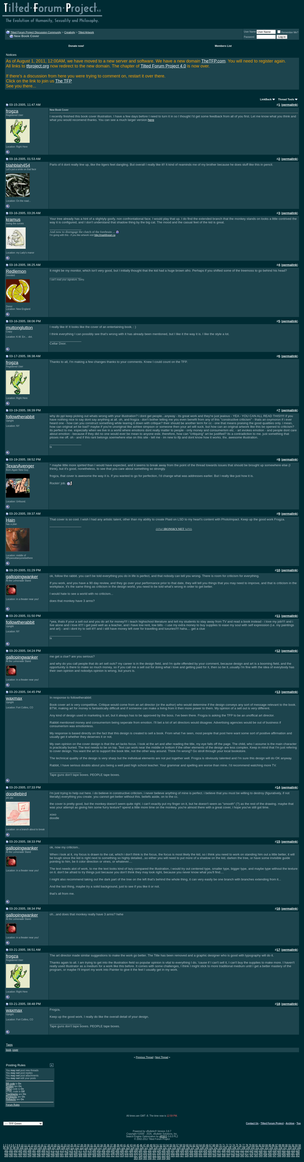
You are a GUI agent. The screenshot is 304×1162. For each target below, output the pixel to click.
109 (63, 1148)
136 (188, 1148)
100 (21, 1148)
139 (202, 1148)
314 (122, 1155)
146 (234, 1148)
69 (217, 1145)
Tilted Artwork (86, 32)
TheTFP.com (213, 61)
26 (75, 1145)
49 (151, 1145)
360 (168, 1158)
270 (214, 1153)
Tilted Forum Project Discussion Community (35, 32)
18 (48, 1145)
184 (113, 1150)
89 (283, 1145)
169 (43, 1150)
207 (219, 1150)
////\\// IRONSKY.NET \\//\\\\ (174, 529)
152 (262, 1148)
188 (131, 1150)
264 (187, 1153)
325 (173, 1155)
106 (49, 1148)
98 (14, 1148)
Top (298, 1123)
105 (45, 1148)
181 (99, 1150)
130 (160, 1148)
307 (90, 1155)
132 (169, 1148)
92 (293, 1145)
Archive (290, 1123)
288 (298, 1153)
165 (25, 1150)
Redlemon (16, 271)
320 (150, 1155)
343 (256, 1155)
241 (80, 1153)
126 (142, 1148)
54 (167, 1145)
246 (103, 1153)
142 (216, 1148)
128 (151, 1148)
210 (233, 1150)
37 (111, 1145)
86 (273, 1145)
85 (270, 1145)
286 (288, 1153)
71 (223, 1145)
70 (220, 1145)
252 (131, 1153)
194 (159, 1150)
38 (114, 1145)
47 (144, 1145)
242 (85, 1153)
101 (26, 1148)
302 (66, 1155)
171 (53, 1150)
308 (94, 1155)
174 (66, 1150)
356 (150, 1158)
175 (71, 1150)
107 (54, 1148)
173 (62, 1150)
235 (53, 1153)
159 (294, 1148)
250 (122, 1153)
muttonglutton (19, 327)
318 (140, 1155)
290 (11, 1155)
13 (32, 1145)
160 (299, 1148)
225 (6, 1153)
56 (174, 1145)
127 (146, 1148)
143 (220, 1148)
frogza (12, 111)
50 (154, 1145)
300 (57, 1155)
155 (276, 1148)
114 (86, 1148)
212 (242, 1150)
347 (275, 1155)
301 (62, 1155)
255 (145, 1153)
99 (17, 1148)
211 (238, 1150)
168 (39, 1150)
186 (122, 1150)
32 (95, 1145)
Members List (223, 45)
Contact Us (252, 1123)
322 (159, 1155)
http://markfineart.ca (104, 235)
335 (219, 1155)
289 (6, 1155)
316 (131, 1155)
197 (173, 1150)
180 (94, 1150)
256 (150, 1153)
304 (76, 1155)
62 (194, 1145)
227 (16, 1153)
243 (90, 1153)
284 (279, 1153)
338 (233, 1155)
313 (117, 1155)
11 (25, 1145)
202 (196, 1150)
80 (253, 1145)
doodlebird (16, 793)
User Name (250, 31)
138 (197, 1148)
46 (141, 1145)
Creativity (69, 32)
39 (118, 1145)
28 (81, 1145)
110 (68, 1148)
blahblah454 (18, 165)
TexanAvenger (20, 465)
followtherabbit (20, 416)
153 (267, 1148)
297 (43, 1155)
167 (34, 1150)
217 (265, 1150)
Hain (10, 520)
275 (238, 1153)
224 (298, 1150)
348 (279, 1155)
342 (251, 1155)
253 (136, 1153)
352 (298, 1155)
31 (91, 1145)
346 (270, 1155)
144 (225, 1148)
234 (48, 1153)
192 (150, 1150)
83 (263, 1145)
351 (293, 1155)
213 (247, 1150)
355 (145, 1158)
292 (20, 1155)
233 (43, 1153)
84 (266, 1145)
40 (121, 1145)
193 (154, 1150)
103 (35, 1148)
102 (31, 1148)
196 (168, 1150)
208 (224, 1150)
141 (211, 1148)
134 (179, 1148)
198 (178, 1150)
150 (253, 1148)
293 (25, 1155)
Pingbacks (11, 1096)
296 (39, 1155)
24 (68, 1145)
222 (288, 1150)
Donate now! (76, 45)
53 (164, 1145)
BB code (10, 1083)
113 (82, 1148)
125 (137, 1148)
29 (85, 1145)
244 (94, 1153)
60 (187, 1145)
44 (134, 1145)
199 (182, 1150)
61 (190, 1145)
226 (11, 1153)
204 (205, 1150)
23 (65, 1145)
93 (296, 1145)
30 (88, 1145)
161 (6, 1150)
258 (159, 1153)
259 (164, 1153)
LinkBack (266, 99)
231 (34, 1153)
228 (20, 1153)
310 (103, 1155)
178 (85, 1150)
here (151, 120)
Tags (9, 1045)
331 (201, 1155)
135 (183, 1148)
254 (140, 1153)
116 (96, 1148)
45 (138, 1145)
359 (164, 1158)
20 (55, 1145)
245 (99, 1153)
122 (123, 1148)
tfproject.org (37, 66)
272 (224, 1153)
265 (191, 1153)
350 (288, 1155)
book (8, 1050)
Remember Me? (287, 32)
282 (270, 1153)
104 (40, 1148)
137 (193, 1148)
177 (80, 1150)
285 (284, 1153)
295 (34, 1155)
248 (113, 1153)
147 (239, 1148)
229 (25, 1153)
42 (128, 1145)
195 (164, 1150)
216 (261, 1150)
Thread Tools (286, 99)
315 (127, 1155)
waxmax (14, 698)
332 (205, 1155)
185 (117, 1150)
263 (182, 1153)
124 (133, 1148)
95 (4, 1148)
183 (108, 1150)
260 (168, 1153)
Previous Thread (144, 1057)
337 (228, 1155)
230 (30, 1153)
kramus (13, 219)
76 (240, 1145)
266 (196, 1153)
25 (72, 1145)
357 (154, 1158)
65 (204, 1145)
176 (76, 1150)
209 (228, 1150)
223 (293, 1150)
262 (178, 1153)
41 (124, 1145)
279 (256, 1153)
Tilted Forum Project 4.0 (163, 66)
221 (284, 1150)
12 (29, 1145)
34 (101, 1145)
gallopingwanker (22, 576)
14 (35, 1145)
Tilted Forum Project (272, 1123)
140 (206, 1148)
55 (171, 1145)
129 (156, 1148)
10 (22, 1145)
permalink (289, 104)
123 (128, 1148)
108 (59, 1148)
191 (145, 1150)
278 (251, 1153)
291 (16, 1155)
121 (119, 1148)
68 (213, 1145)
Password (249, 37)
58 (180, 1145)
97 (11, 1148)
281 (265, 1153)
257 (154, 1153)
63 (197, 1145)
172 (57, 1150)
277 (247, 1153)
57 (177, 1145)
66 (207, 1145)
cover (15, 1050)
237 (62, 1153)
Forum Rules (12, 1105)
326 (178, 1155)
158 (290, 1148)
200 (187, 1150)
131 (165, 1148)
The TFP (63, 81)
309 (99, 1155)
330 (196, 1155)
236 (57, 1153)
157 (285, 1148)
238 (66, 1153)
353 (136, 1158)
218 (270, 1150)
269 (210, 1153)
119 (109, 1148)
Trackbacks (12, 1094)
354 (140, 1158)
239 (71, 1153)
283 (275, 1153)
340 (242, 1155)
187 (127, 1150)
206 (214, 1150)
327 (182, 1155)
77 (243, 1145)
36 (108, 1145)
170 (48, 1150)
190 (140, 1150)
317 (136, 1155)
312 (113, 1155)
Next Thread (161, 1057)
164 (20, 1150)
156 (281, 1148)
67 (210, 1145)
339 (238, 1155)
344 (261, 1155)
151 (257, 1148)
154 (271, 1148)
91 (289, 1145)
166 (30, 1150)
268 (205, 1153)
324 (168, 1155)
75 (237, 1145)
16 (42, 1145)
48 (147, 1145)
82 (260, 1145)
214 (251, 1150)
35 (105, 1145)
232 (39, 1153)
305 (80, 1155)
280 (261, 1153)
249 (117, 1153)
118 (105, 1148)
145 (230, 1148)
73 (230, 1145)
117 (100, 1148)
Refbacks (11, 1099)
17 (45, 1145)
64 (200, 1145)
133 (174, 1148)
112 (77, 1148)
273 (228, 1153)
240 (76, 1153)
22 (62, 1145)
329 (191, 1155)
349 (284, 1155)
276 (242, 1153)
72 (227, 1145)
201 (191, 1150)
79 (250, 1145)
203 (201, 1150)
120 (114, 1148)
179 (90, 1150)
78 (247, 1145)
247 (108, 1153)
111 (73, 1148)
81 (256, 1145)
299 (53, 1155)
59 (184, 1145)
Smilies (10, 1086)
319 (145, 1155)
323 (164, 1155)
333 (210, 1155)
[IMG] (9, 1089)
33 (98, 1145)
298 (48, 1155)
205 (210, 1150)
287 (293, 1153)
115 (91, 1148)
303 (71, 1155)
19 (52, 1145)
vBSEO (163, 1136)
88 (280, 1145)
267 (201, 1153)
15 (38, 1145)
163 (16, 1150)
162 (11, 1150)
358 (159, 1158)
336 (224, 1155)
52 (161, 1145)
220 (279, 1150)
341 (247, 1155)
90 (286, 1145)
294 (30, 1155)
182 (103, 1150)
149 (248, 1148)
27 (78, 1145)
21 (58, 1145)
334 (214, 1155)
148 (244, 1148)
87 (276, 1145)
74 (233, 1145)
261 (173, 1153)
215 (256, 1150)
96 (7, 1148)
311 (108, 1155)
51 (157, 1145)
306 (85, 1155)
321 (154, 1155)
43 (131, 1145)
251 (127, 1153)
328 (187, 1155)
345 (265, 1155)
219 (275, 1150)
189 (136, 1150)
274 (233, 1153)
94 (299, 1145)
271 (219, 1153)
